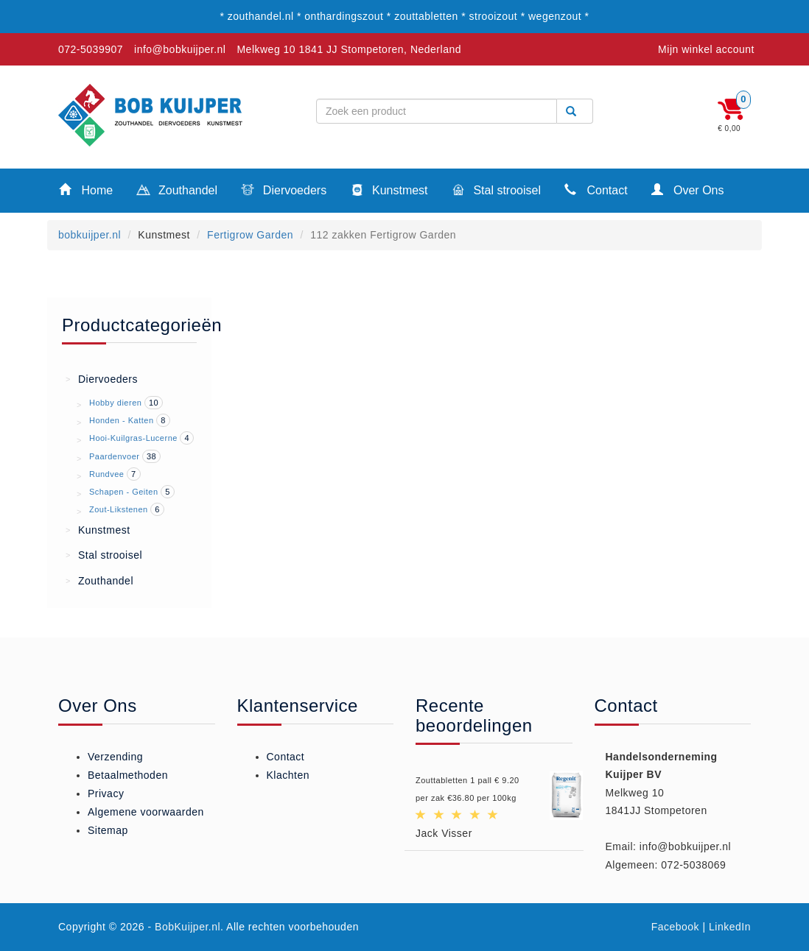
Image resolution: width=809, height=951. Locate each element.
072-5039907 (90, 49)
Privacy (106, 793)
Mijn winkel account (706, 49)
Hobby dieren (115, 402)
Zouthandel (176, 191)
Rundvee (107, 474)
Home (86, 190)
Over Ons (687, 190)
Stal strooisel (496, 191)
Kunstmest (388, 191)
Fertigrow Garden (250, 235)
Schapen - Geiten (123, 491)
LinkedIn (730, 927)
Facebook (675, 927)
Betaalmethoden (128, 775)
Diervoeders (283, 191)
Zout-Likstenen (118, 509)
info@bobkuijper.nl (179, 49)
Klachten (288, 775)
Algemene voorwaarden (146, 812)
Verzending (115, 757)
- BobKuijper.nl (184, 927)
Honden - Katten (121, 420)
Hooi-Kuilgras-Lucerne (133, 438)
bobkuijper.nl (89, 235)
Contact (596, 190)
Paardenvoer (114, 456)
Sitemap (108, 830)
